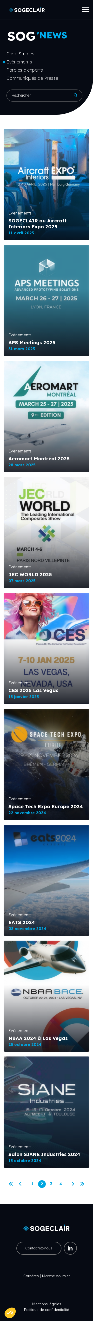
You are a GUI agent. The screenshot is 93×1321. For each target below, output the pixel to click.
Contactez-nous (39, 1248)
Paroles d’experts (25, 70)
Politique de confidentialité (46, 1309)
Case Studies (20, 53)
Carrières (31, 1276)
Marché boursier (56, 1276)
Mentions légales (46, 1304)
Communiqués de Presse (32, 78)
